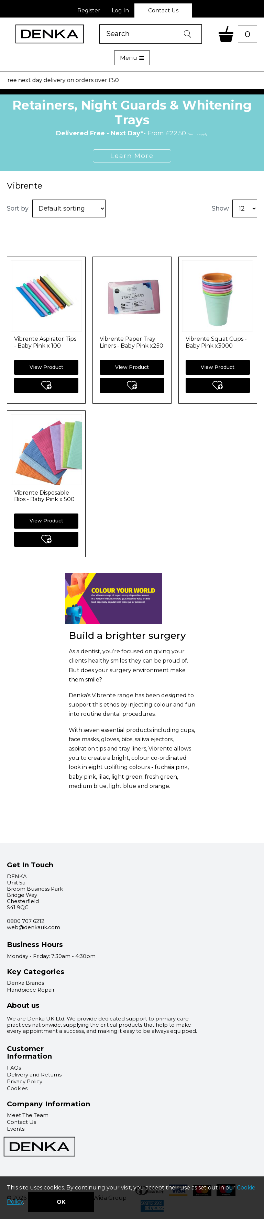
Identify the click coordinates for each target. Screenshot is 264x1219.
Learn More (132, 156)
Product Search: (99, 24)
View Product (46, 367)
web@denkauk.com (33, 927)
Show (220, 208)
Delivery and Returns (34, 1074)
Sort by (18, 208)
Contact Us (163, 10)
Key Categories (36, 972)
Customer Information (29, 1053)
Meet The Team (27, 1115)
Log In (120, 10)
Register (88, 10)
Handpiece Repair (31, 989)
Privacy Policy (24, 1081)
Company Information (48, 1104)
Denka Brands (25, 983)
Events (15, 1129)
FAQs (14, 1067)
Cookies (17, 1088)
